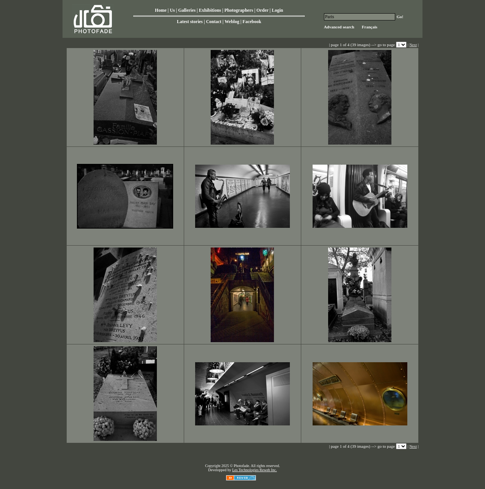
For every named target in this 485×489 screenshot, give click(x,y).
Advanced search (339, 27)
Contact (214, 21)
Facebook (251, 21)
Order (263, 10)
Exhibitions (210, 10)
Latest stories (190, 21)
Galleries (187, 10)
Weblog (232, 21)
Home (161, 10)
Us (172, 10)
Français (369, 27)
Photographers (238, 10)
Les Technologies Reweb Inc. (254, 470)
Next (413, 45)
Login (277, 10)
